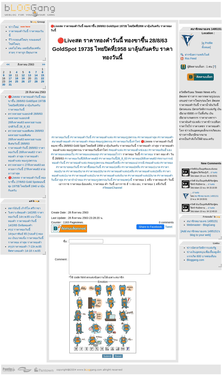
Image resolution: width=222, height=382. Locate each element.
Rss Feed (188, 58)
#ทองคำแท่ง (116, 150)
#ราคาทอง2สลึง (131, 167)
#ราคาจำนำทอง (73, 179)
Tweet (168, 226)
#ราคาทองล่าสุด (147, 137)
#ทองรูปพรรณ (104, 141)
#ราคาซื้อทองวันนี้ (90, 167)
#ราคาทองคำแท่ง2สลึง (148, 171)
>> (43, 64)
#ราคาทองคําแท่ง (76, 162)
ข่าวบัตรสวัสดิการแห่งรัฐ (201, 247)
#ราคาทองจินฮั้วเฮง (160, 150)
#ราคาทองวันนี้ (61, 137)
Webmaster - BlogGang (201, 224)
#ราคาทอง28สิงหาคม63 (142, 158)
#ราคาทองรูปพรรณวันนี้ (98, 179)
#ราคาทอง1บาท (150, 167)
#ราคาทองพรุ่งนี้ (122, 179)
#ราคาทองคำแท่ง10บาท (142, 175)
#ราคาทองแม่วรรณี (133, 162)
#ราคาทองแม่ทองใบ (63, 154)
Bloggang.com (195, 259)
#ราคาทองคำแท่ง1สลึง (120, 171)
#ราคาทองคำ (80, 141)
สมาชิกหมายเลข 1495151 (202, 221)
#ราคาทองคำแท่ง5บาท (113, 175)
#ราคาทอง (146, 154)
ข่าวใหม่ (14, 26)
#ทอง (92, 141)
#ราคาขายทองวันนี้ (67, 167)
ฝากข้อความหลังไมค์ (194, 54)
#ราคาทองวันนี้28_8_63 (113, 158)
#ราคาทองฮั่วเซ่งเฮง (136, 150)
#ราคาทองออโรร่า (111, 154)
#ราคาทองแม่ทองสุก (87, 154)
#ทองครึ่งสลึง (113, 162)
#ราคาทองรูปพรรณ (125, 137)
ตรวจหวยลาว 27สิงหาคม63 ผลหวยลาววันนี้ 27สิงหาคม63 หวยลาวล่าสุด (26, 169)
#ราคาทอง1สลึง (111, 167)
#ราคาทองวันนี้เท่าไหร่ (126, 141)
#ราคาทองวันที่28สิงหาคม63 (81, 158)
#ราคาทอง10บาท (96, 171)
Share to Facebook (150, 226)
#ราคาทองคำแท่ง (102, 137)
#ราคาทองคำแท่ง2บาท (85, 175)
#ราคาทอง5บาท (75, 171)
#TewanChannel (112, 187)
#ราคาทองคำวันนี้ (80, 137)
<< (7, 64)
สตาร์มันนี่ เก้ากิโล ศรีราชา (24, 208)
